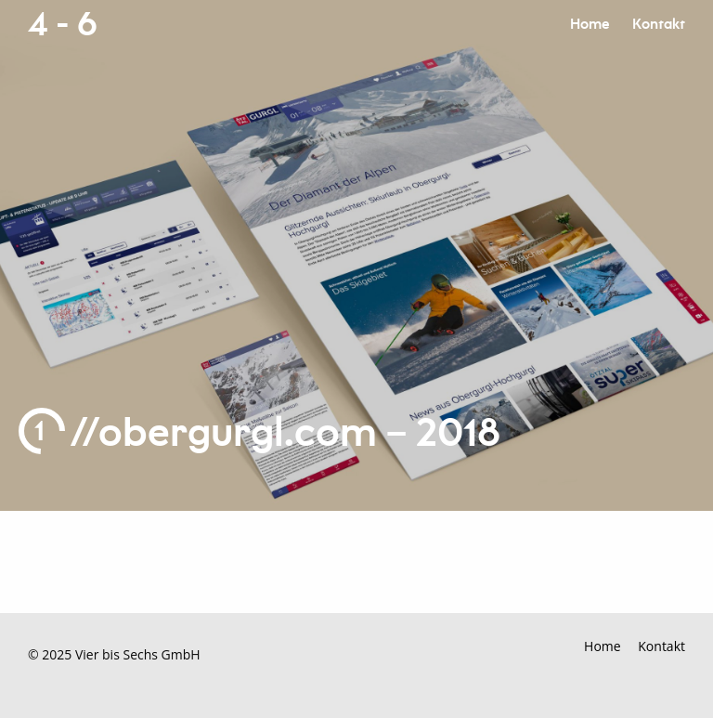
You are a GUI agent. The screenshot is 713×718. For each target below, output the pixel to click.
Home (589, 25)
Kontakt (658, 25)
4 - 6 (62, 25)
